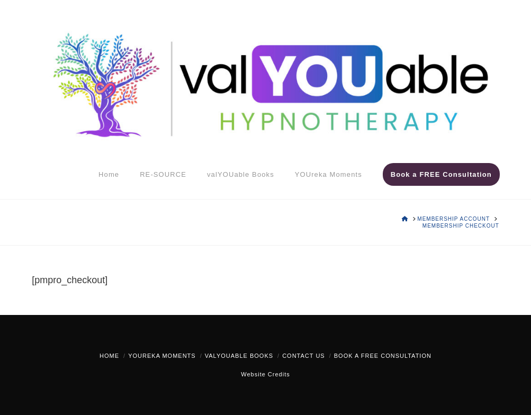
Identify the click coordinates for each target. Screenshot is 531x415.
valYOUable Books (239, 356)
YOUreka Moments (161, 356)
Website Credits (265, 374)
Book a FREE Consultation (382, 356)
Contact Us (303, 356)
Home (109, 356)
